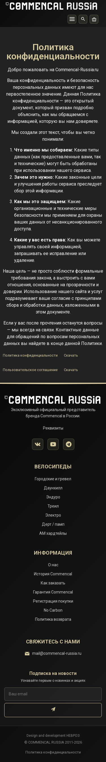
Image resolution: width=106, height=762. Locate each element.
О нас (53, 565)
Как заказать (53, 583)
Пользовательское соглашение (30, 370)
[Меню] (72, 19)
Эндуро (53, 497)
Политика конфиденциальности (30, 355)
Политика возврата (53, 619)
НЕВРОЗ (73, 736)
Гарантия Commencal (53, 592)
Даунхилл (53, 488)
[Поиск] (83, 19)
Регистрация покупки (53, 601)
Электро (53, 515)
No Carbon (53, 610)
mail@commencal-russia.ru (56, 653)
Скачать (71, 355)
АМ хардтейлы (53, 533)
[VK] (37, 444)
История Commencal (53, 574)
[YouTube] (53, 444)
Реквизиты (53, 428)
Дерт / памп (53, 524)
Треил (53, 506)
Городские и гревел (53, 479)
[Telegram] (68, 444)
